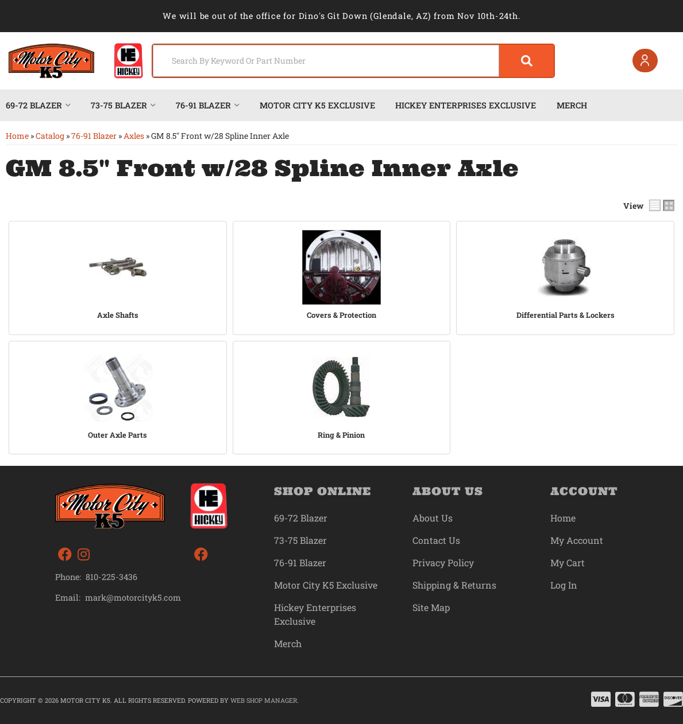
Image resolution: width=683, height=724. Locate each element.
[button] (353, 61)
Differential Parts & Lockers (565, 315)
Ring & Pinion (341, 435)
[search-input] (326, 60)
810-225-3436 (111, 576)
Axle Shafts (117, 315)
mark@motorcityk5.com (133, 598)
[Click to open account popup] (645, 61)
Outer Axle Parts (117, 435)
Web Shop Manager (263, 700)
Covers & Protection (341, 315)
